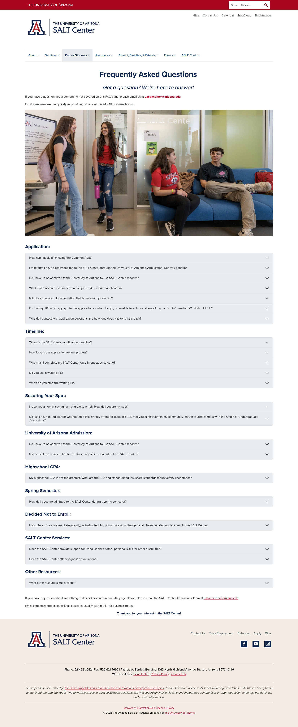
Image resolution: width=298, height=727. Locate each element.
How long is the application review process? (58, 352)
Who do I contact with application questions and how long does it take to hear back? (85, 319)
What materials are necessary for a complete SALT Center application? (75, 288)
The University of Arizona (180, 712)
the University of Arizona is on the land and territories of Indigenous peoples (114, 688)
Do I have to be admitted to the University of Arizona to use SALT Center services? (84, 278)
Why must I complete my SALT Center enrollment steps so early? (72, 363)
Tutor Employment (221, 633)
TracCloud (244, 15)
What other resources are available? (52, 583)
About (32, 55)
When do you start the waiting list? (52, 383)
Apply (257, 633)
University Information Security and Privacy (149, 708)
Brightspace (263, 15)
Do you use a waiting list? (46, 373)
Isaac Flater (141, 674)
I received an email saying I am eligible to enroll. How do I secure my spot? (78, 407)
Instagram (267, 644)
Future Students (76, 55)
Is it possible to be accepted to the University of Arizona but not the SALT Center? (83, 454)
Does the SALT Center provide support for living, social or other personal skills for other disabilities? (95, 549)
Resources (103, 55)
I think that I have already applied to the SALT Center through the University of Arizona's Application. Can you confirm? (108, 268)
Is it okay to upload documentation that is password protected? (71, 298)
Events (168, 55)
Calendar (228, 15)
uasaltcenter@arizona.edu (221, 598)
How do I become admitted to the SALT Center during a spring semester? (77, 502)
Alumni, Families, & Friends (137, 55)
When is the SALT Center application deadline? (60, 342)
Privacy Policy (160, 674)
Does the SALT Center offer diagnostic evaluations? (63, 559)
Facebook (244, 644)
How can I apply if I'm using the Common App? (60, 258)
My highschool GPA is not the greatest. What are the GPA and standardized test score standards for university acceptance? (110, 478)
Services (51, 55)
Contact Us (210, 15)
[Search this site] (245, 5)
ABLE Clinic (189, 55)
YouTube (256, 644)
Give (196, 15)
